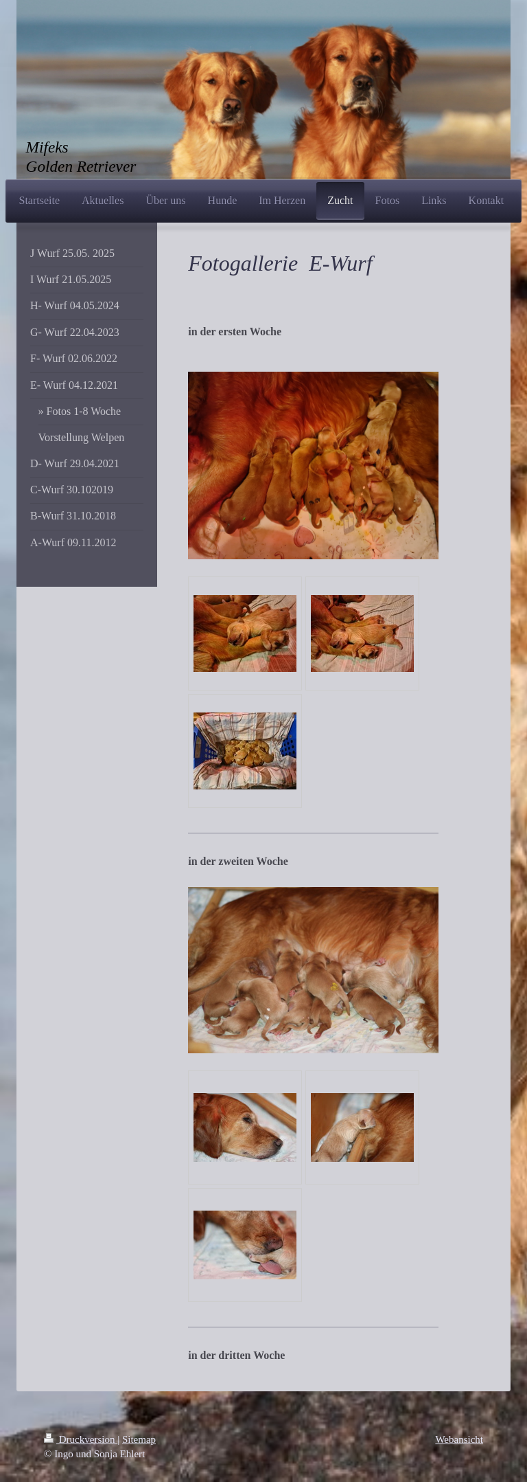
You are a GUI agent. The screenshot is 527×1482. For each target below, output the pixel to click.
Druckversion (80, 1439)
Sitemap (139, 1439)
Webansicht (459, 1439)
